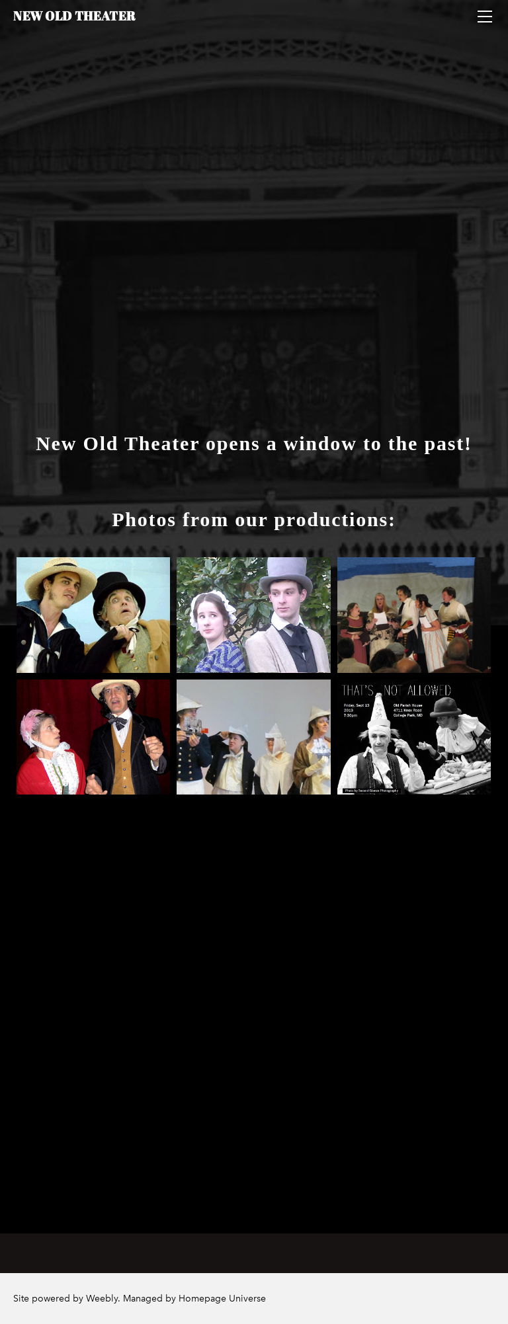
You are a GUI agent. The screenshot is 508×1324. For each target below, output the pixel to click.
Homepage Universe (222, 1298)
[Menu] (484, 16)
